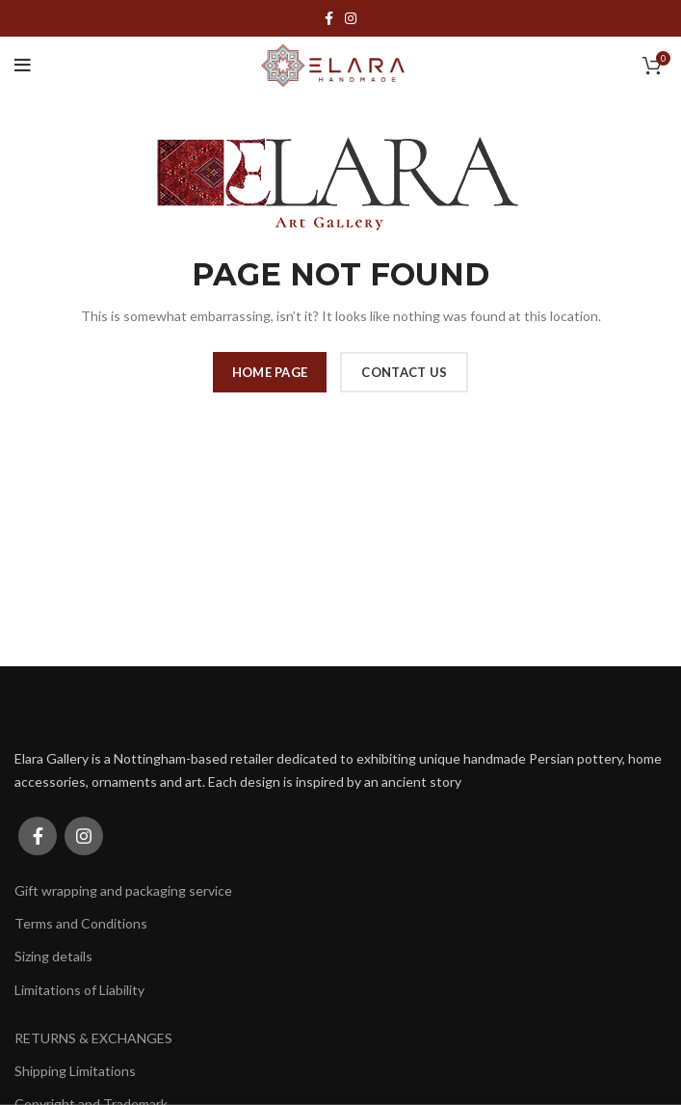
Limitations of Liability (79, 990)
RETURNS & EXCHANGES (93, 1038)
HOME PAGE (270, 372)
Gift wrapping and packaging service (123, 890)
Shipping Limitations (75, 1071)
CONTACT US (404, 372)
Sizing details (53, 956)
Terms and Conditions (80, 923)
